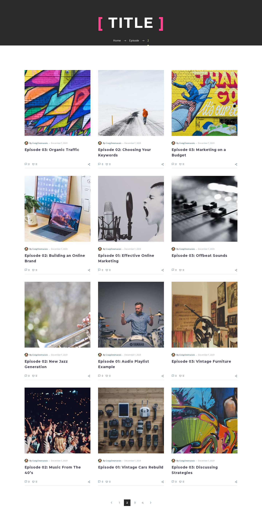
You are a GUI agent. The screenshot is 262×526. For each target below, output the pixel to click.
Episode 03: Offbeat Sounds (199, 256)
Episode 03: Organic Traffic (52, 150)
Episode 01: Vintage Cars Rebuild (130, 467)
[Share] (89, 164)
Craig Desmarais (40, 143)
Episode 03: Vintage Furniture (201, 361)
